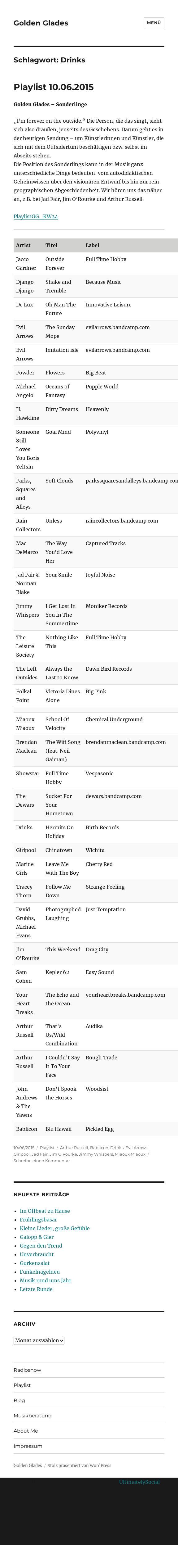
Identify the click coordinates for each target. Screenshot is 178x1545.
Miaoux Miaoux (130, 1154)
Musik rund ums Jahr (45, 1280)
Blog (19, 1400)
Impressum (28, 1446)
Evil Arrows (136, 1147)
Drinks (117, 1147)
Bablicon (99, 1147)
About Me (26, 1431)
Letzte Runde (36, 1289)
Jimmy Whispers (96, 1154)
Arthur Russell (74, 1147)
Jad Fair (40, 1154)
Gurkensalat (35, 1263)
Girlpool (22, 1154)
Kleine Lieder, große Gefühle (55, 1228)
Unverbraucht (37, 1254)
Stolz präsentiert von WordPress (79, 1465)
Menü (154, 22)
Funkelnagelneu (40, 1272)
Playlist (47, 1147)
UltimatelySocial (139, 1482)
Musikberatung (33, 1416)
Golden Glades (41, 23)
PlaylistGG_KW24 (36, 216)
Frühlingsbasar (38, 1220)
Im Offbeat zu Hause (45, 1211)
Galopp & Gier (37, 1237)
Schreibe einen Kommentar (42, 1160)
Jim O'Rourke (63, 1154)
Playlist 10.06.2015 (54, 87)
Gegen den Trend (41, 1246)
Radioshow (27, 1370)
